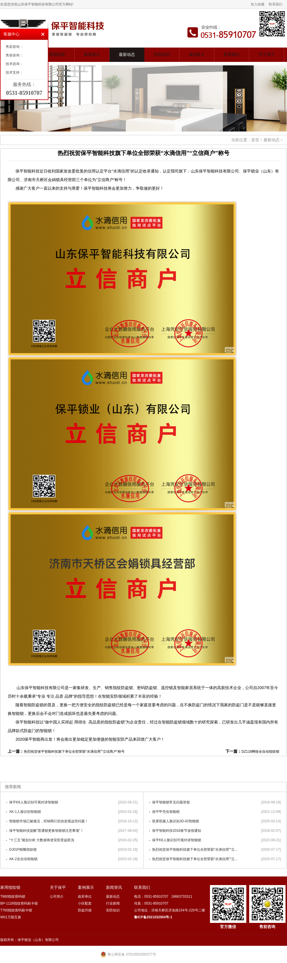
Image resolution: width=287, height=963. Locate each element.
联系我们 (275, 4)
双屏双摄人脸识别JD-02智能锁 (175, 821)
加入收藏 (257, 4)
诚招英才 (197, 54)
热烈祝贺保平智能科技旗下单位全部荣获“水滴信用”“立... (194, 850)
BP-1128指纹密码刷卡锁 (19, 903)
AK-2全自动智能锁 (23, 859)
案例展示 (92, 54)
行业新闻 (113, 903)
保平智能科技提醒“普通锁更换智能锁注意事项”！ (46, 831)
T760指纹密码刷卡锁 (16, 910)
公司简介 (57, 897)
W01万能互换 (10, 917)
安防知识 (162, 54)
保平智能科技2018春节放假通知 (176, 831)
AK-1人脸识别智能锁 (25, 812)
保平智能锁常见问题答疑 (171, 802)
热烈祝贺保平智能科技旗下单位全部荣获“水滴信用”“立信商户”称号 (74, 752)
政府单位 (85, 897)
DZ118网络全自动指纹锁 (260, 752)
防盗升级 (85, 910)
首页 (255, 140)
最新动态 (127, 54)
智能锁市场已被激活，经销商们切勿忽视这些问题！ (48, 821)
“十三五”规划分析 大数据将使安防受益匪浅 (41, 840)
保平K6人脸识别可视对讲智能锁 (33, 802)
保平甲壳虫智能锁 (166, 812)
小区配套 (85, 903)
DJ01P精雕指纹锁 (23, 850)
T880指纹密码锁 (12, 897)
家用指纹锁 (55, 54)
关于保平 (267, 54)
